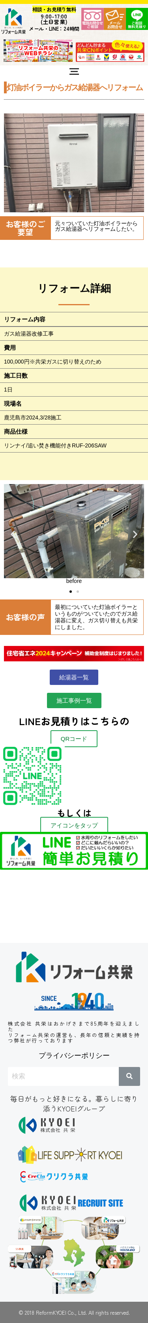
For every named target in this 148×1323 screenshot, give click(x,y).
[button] (13, 534)
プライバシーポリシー (74, 1056)
